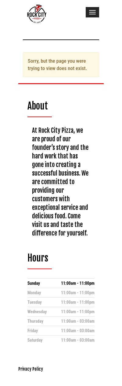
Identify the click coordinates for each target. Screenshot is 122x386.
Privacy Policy (30, 369)
